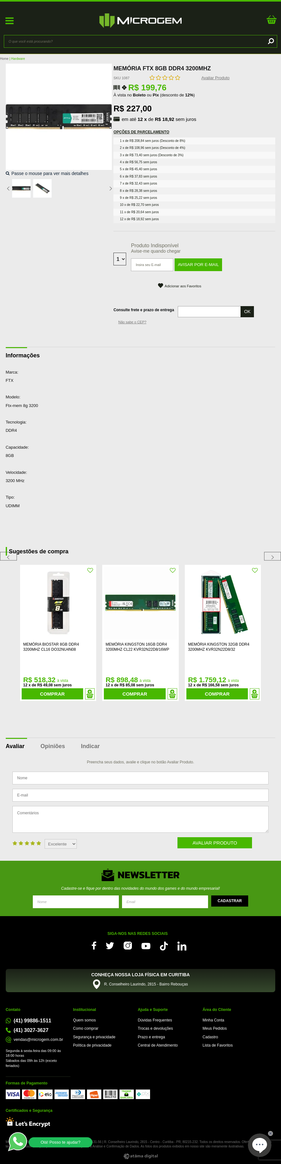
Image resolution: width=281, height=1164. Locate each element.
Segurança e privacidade (94, 1037)
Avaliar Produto (215, 77)
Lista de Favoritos (218, 1045)
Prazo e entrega (151, 1037)
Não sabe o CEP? (132, 322)
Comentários (140, 819)
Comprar (52, 694)
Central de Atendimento (158, 1045)
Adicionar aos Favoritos (183, 286)
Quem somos (84, 1020)
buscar (270, 41)
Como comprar (85, 1028)
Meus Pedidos (215, 1028)
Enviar (229, 901)
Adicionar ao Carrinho (89, 694)
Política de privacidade (92, 1045)
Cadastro (210, 1037)
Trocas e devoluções (155, 1028)
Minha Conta (213, 1020)
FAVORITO (90, 570)
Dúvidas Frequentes (155, 1020)
